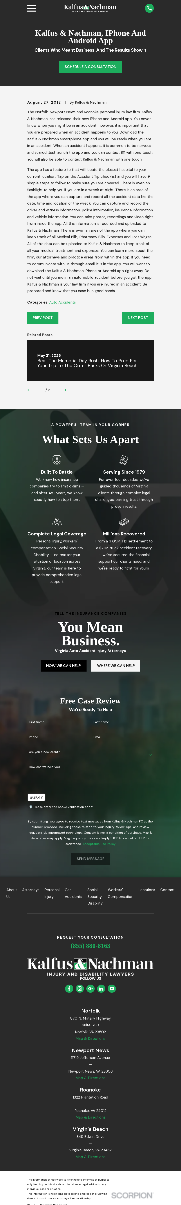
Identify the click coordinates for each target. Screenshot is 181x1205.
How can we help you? (45, 767)
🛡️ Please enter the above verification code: (61, 807)
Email (97, 737)
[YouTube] (112, 988)
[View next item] (60, 390)
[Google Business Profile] (90, 988)
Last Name (101, 722)
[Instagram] (80, 988)
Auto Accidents (62, 302)
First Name (36, 722)
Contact (167, 889)
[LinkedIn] (101, 988)
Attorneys (30, 889)
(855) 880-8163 (90, 945)
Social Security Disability (95, 896)
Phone (33, 737)
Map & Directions (90, 1038)
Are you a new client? (44, 752)
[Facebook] (69, 988)
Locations (146, 889)
